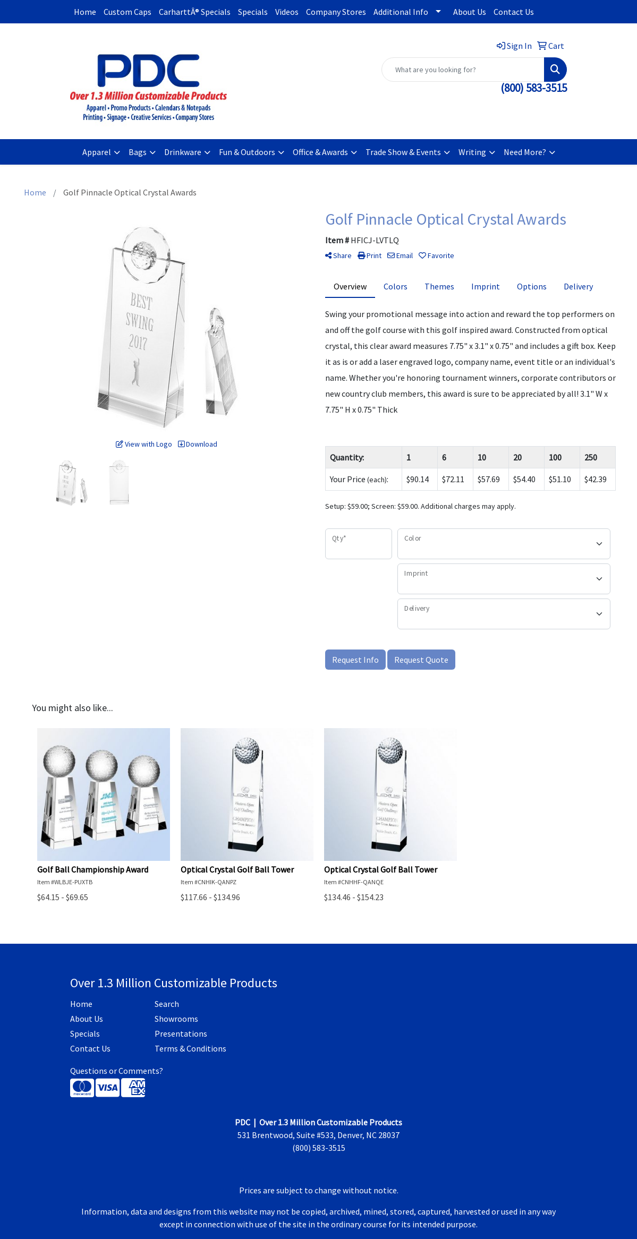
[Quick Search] (463, 69)
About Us (469, 11)
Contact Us (514, 11)
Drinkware (182, 152)
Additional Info (400, 11)
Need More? (525, 152)
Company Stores (336, 11)
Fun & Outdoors (247, 152)
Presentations (181, 1033)
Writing (472, 152)
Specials (253, 11)
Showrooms (176, 1018)
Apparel (96, 152)
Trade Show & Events (403, 152)
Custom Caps (127, 11)
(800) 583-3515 (533, 88)
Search (167, 1003)
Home (85, 11)
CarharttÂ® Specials (195, 11)
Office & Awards (320, 152)
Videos (287, 11)
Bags (138, 152)
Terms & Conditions (190, 1048)
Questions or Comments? (116, 1070)
